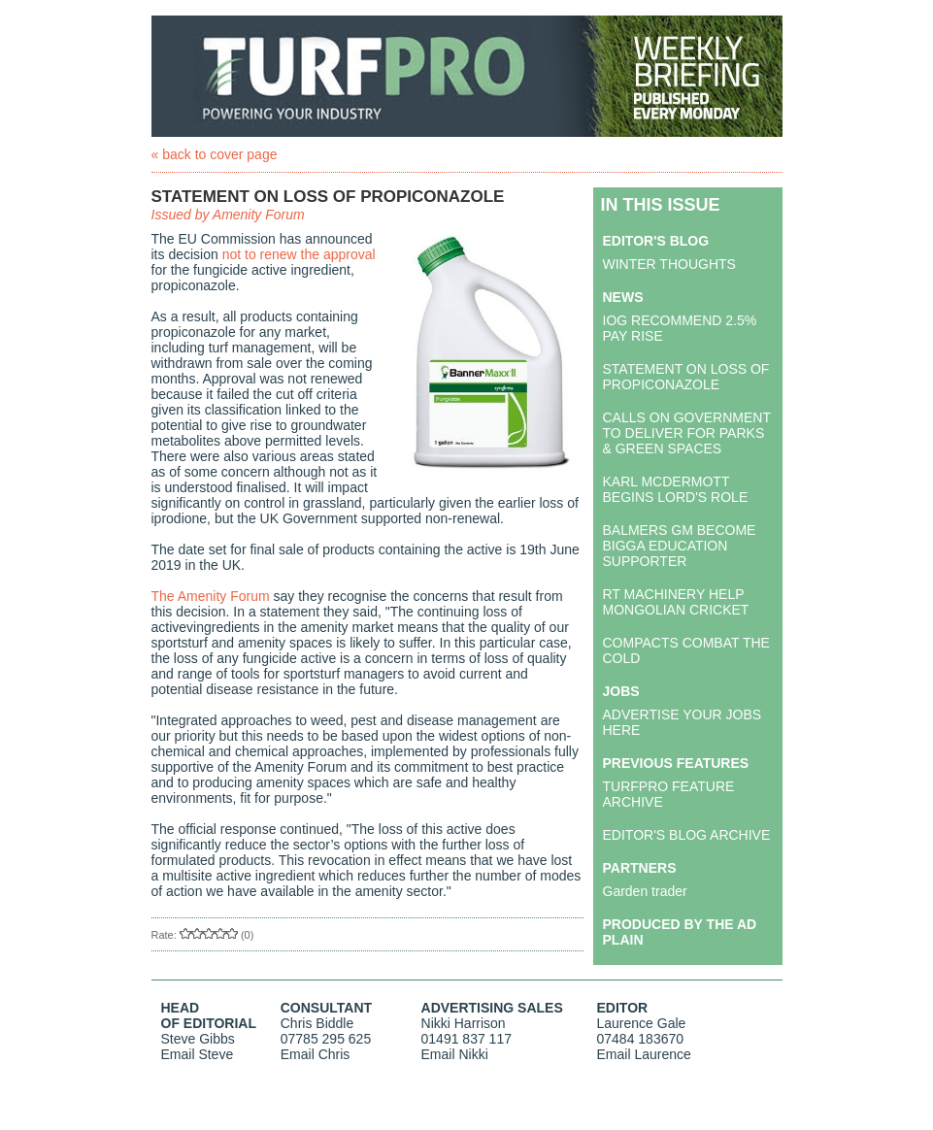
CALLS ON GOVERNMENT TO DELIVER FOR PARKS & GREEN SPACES (687, 433)
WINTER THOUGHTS (669, 264)
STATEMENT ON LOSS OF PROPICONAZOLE (686, 376)
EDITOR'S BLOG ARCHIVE (687, 835)
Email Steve (197, 1054)
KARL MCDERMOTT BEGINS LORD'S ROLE (676, 489)
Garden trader (645, 891)
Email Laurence (644, 1054)
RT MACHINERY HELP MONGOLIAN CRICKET (676, 601)
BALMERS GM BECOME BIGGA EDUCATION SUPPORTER (679, 545)
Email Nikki (454, 1054)
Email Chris (315, 1054)
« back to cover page (214, 154)
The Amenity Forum (210, 596)
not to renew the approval (299, 254)
